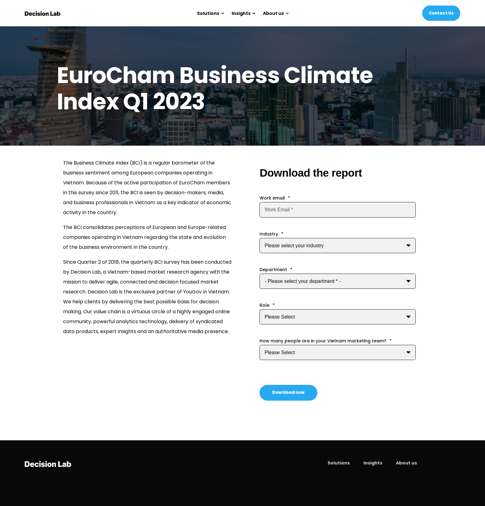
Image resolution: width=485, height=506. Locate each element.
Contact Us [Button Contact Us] (441, 13)
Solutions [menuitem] (339, 463)
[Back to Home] (42, 13)
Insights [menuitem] (372, 463)
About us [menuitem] (406, 463)
